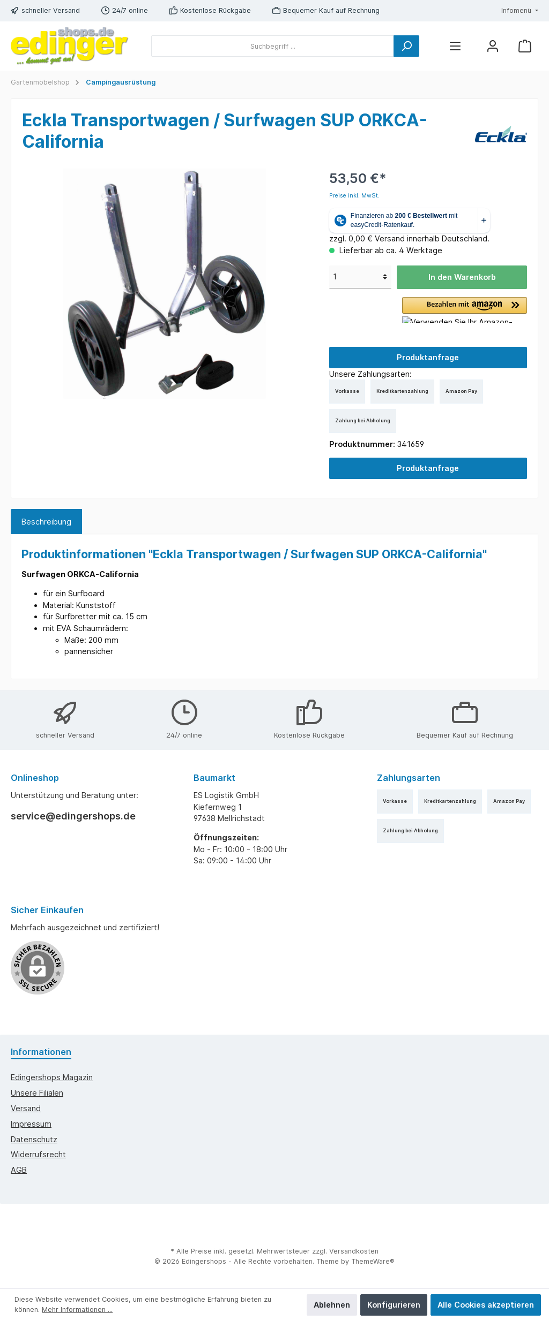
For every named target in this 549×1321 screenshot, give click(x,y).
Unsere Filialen (37, 1092)
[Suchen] (406, 46)
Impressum (31, 1123)
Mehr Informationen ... (77, 1309)
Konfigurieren (393, 1304)
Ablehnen (332, 1304)
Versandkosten (354, 1251)
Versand (26, 1108)
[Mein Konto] (492, 46)
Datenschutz (34, 1139)
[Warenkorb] (524, 46)
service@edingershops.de (73, 816)
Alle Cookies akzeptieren (485, 1304)
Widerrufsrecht (38, 1154)
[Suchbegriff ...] (272, 46)
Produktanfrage (428, 357)
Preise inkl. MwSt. (354, 195)
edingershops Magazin (52, 1077)
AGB (19, 1169)
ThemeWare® (373, 1261)
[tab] (46, 522)
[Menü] (455, 46)
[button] (464, 310)
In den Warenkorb (462, 277)
